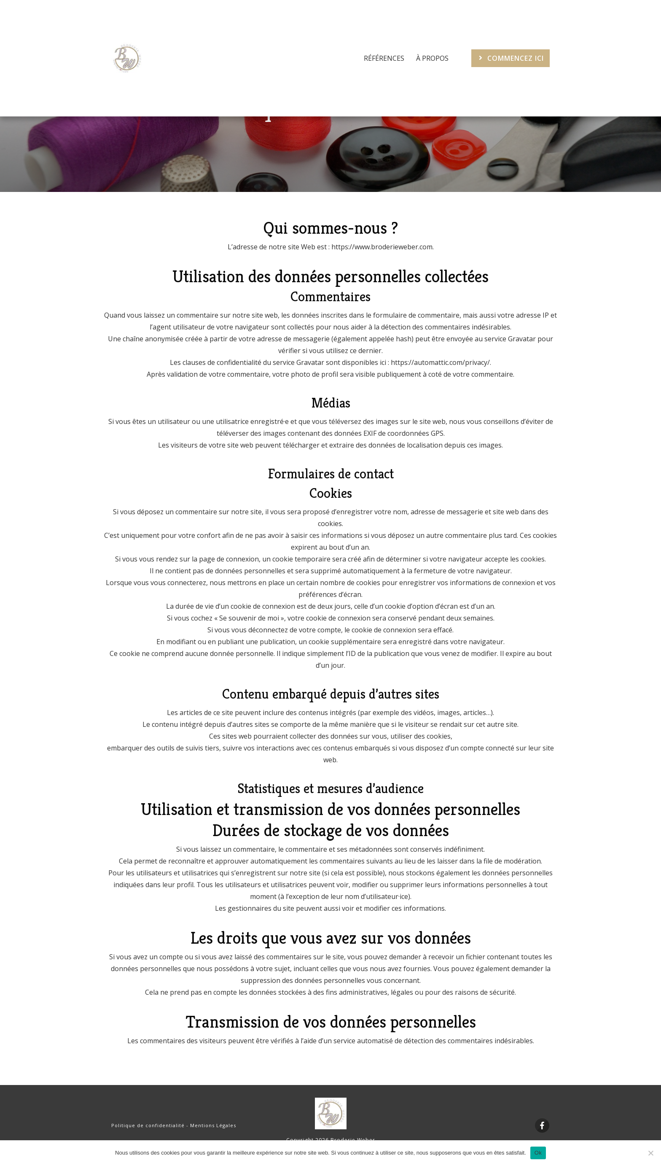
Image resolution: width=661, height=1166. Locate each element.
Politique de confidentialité (148, 1125)
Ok (538, 1153)
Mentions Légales (213, 1125)
